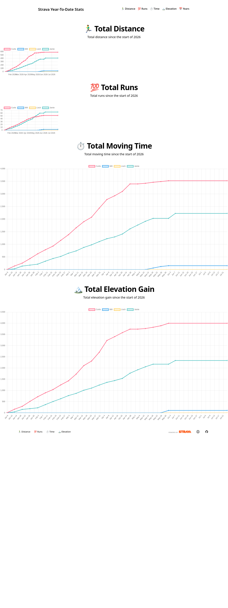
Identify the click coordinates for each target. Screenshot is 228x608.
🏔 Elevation (169, 8)
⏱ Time (155, 8)
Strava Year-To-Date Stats (61, 9)
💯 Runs (142, 8)
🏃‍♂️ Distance (128, 8)
